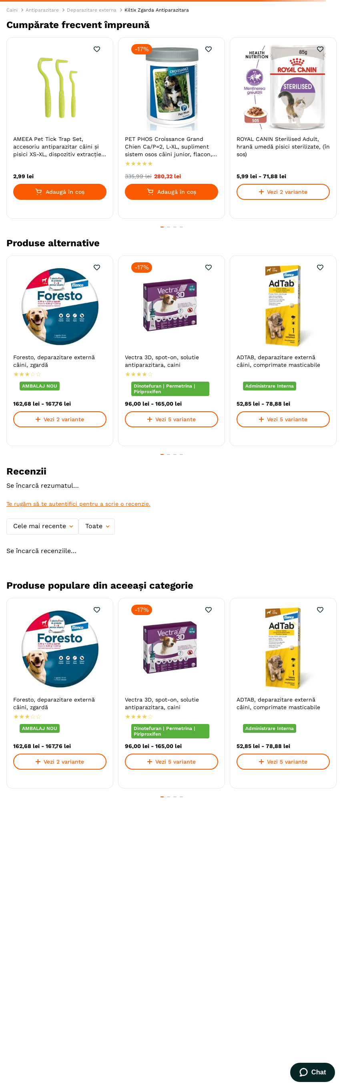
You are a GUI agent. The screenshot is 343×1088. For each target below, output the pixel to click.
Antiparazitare (42, 10)
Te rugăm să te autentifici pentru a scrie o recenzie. (78, 504)
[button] (162, 454)
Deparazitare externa (91, 10)
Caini (12, 10)
